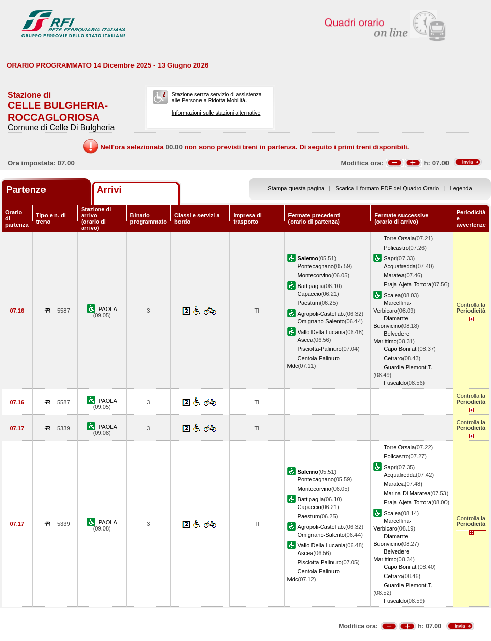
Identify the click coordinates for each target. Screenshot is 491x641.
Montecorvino (315, 275)
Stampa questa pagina (295, 188)
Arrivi (109, 189)
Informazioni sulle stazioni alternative (216, 112)
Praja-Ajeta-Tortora (407, 284)
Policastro (396, 248)
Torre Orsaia (399, 238)
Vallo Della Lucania (322, 332)
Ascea (306, 340)
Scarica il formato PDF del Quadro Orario (387, 188)
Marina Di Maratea (407, 493)
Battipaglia (311, 286)
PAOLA (108, 309)
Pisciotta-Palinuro (320, 349)
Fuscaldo (395, 383)
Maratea (394, 275)
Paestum (309, 303)
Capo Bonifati (401, 349)
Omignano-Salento (321, 321)
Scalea (392, 295)
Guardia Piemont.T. (408, 367)
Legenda (461, 188)
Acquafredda (400, 266)
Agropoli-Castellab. (322, 314)
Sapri (390, 258)
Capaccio (309, 294)
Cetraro (393, 358)
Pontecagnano (316, 266)
